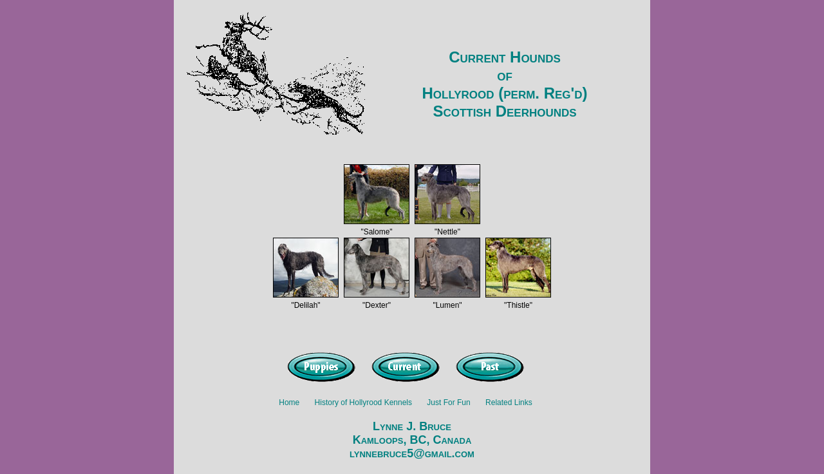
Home (289, 402)
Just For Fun (448, 402)
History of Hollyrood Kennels (363, 402)
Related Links (508, 402)
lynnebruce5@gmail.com (412, 453)
